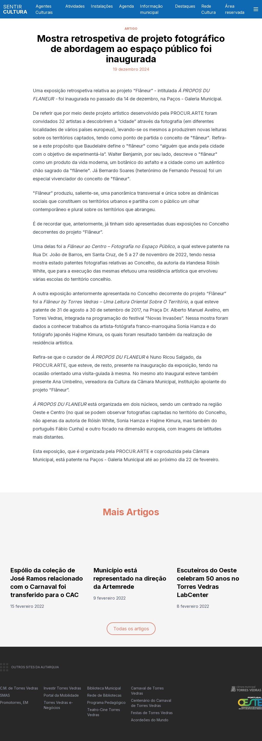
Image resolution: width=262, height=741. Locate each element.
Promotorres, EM (14, 702)
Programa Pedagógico (106, 702)
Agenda (126, 6)
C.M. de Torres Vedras (19, 688)
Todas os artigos (131, 628)
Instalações (102, 6)
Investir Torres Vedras (62, 688)
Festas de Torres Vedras (152, 713)
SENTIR (15, 9)
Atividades (75, 6)
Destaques (185, 6)
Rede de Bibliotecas (104, 695)
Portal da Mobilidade (61, 695)
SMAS (5, 695)
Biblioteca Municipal (104, 688)
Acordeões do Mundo (149, 720)
